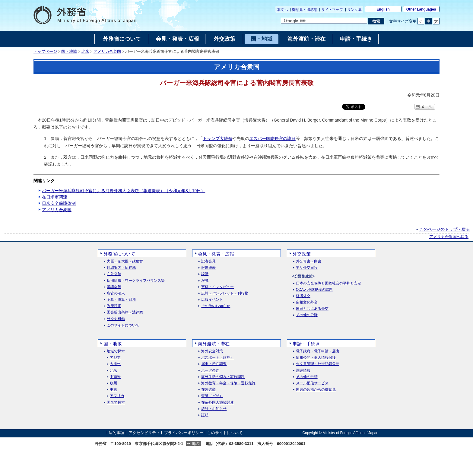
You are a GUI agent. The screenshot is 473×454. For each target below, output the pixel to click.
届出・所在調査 (214, 364)
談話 (204, 274)
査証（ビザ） (212, 396)
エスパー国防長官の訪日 (272, 138)
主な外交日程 (307, 268)
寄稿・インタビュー (217, 287)
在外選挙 (208, 390)
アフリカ (117, 396)
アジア (115, 358)
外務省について (119, 253)
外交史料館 (116, 319)
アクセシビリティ (144, 432)
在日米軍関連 (54, 197)
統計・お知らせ (214, 409)
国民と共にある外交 (312, 309)
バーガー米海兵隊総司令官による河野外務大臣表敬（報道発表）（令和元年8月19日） (123, 190)
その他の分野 (307, 315)
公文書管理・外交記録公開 (317, 364)
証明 (204, 415)
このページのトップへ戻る (444, 229)
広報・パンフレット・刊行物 (224, 293)
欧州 (113, 383)
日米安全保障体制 (59, 203)
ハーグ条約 (210, 371)
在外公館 (114, 274)
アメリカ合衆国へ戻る (448, 237)
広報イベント (212, 300)
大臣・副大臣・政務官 (125, 261)
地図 (196, 443)
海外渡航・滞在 (214, 343)
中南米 (115, 377)
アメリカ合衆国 (107, 51)
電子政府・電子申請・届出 (317, 351)
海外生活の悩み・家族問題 (223, 377)
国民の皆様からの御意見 (316, 390)
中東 (113, 390)
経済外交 (303, 296)
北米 (85, 51)
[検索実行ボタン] (376, 21)
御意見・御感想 (304, 10)
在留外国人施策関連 (217, 403)
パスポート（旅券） (217, 358)
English (382, 9)
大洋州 (115, 364)
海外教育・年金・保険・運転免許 (228, 383)
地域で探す (116, 351)
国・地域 (69, 51)
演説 (204, 281)
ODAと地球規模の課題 (314, 290)
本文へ (282, 10)
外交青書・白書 (308, 261)
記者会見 (208, 261)
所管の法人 (116, 293)
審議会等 (114, 287)
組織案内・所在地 (121, 268)
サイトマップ (332, 10)
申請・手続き (306, 343)
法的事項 (116, 432)
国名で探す (116, 403)
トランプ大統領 (217, 138)
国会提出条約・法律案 (125, 312)
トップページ (45, 51)
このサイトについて (123, 325)
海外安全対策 (212, 351)
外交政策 (302, 253)
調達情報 (303, 371)
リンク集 (354, 10)
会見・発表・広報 (216, 253)
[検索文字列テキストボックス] (324, 21)
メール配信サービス (312, 383)
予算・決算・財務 (121, 300)
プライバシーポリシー (183, 432)
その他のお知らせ (215, 306)
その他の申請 (307, 377)
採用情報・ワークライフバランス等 (136, 281)
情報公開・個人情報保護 (316, 358)
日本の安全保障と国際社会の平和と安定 (328, 283)
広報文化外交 (307, 302)
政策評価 (114, 306)
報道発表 (208, 268)
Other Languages (421, 9)
